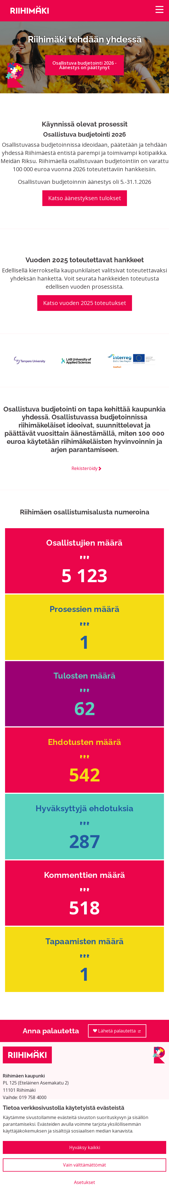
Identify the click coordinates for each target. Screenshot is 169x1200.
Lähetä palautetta (120, 1033)
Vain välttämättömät (84, 1165)
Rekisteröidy (84, 468)
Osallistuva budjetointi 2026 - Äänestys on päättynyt (84, 65)
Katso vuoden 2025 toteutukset (84, 303)
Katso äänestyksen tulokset (84, 198)
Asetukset (84, 1182)
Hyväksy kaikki (84, 1147)
